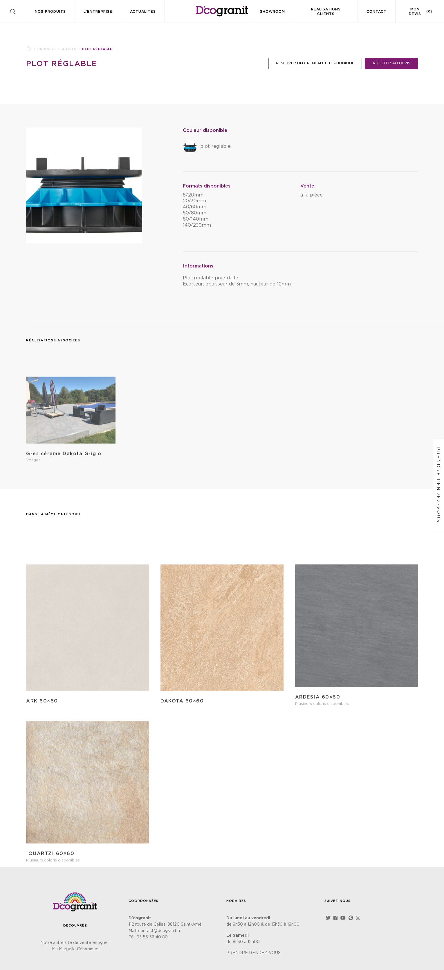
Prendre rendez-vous (438, 485)
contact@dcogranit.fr (159, 931)
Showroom (272, 11)
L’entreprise (98, 11)
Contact (377, 11)
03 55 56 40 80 (152, 937)
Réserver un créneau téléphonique (315, 63)
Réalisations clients (326, 12)
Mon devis (420, 12)
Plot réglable (61, 64)
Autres (69, 49)
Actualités (143, 11)
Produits (46, 49)
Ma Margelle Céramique (75, 949)
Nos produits (50, 11)
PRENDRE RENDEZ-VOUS (253, 953)
